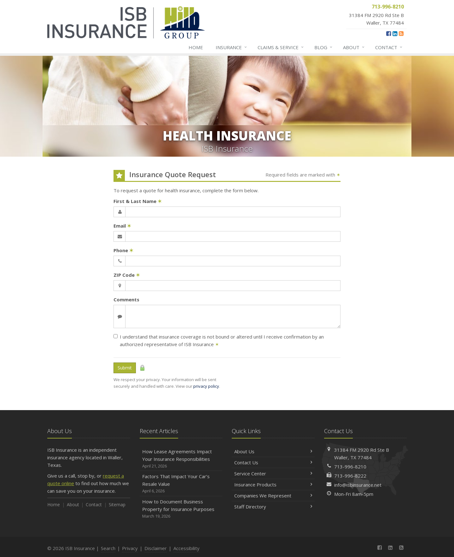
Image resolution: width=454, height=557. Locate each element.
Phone (123, 250)
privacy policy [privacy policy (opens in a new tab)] (206, 386)
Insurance (231, 47)
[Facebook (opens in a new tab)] (388, 33)
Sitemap (117, 505)
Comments (126, 299)
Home (196, 47)
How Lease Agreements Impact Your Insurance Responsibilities (181, 458)
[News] (401, 33)
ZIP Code (127, 275)
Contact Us (273, 462)
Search (108, 548)
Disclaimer (155, 548)
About (354, 47)
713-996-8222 (350, 476)
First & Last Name (138, 201)
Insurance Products (273, 484)
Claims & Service (281, 47)
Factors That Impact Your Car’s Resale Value (181, 483)
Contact (389, 47)
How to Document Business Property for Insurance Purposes (181, 508)
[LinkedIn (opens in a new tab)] (395, 33)
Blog (323, 47)
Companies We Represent (273, 495)
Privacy (130, 548)
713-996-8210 (350, 466)
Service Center (273, 473)
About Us (273, 451)
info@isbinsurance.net (357, 485)
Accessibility (186, 548)
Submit (125, 368)
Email (122, 226)
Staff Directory (273, 506)
